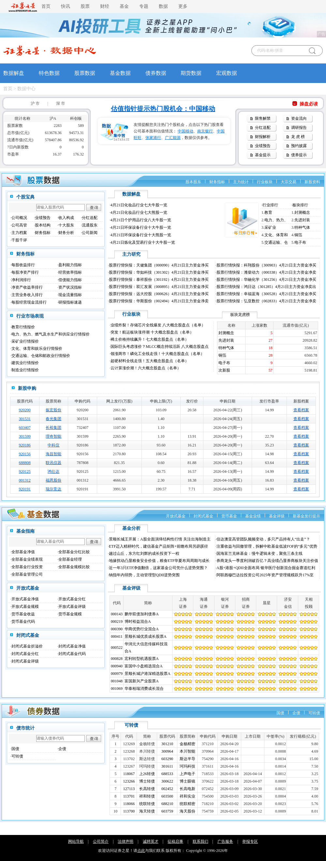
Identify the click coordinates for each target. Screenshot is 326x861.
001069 (117, 688)
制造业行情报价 (25, 370)
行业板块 (265, 182)
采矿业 (270, 227)
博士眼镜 (187, 781)
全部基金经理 (70, 559)
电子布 (300, 242)
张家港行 (153, 137)
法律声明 (125, 841)
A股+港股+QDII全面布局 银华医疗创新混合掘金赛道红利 (265, 568)
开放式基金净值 (25, 599)
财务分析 (66, 232)
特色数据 (49, 73)
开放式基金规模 (25, 606)
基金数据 (120, 73)
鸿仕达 (53, 471)
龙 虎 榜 (298, 136)
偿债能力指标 (70, 280)
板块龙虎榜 (240, 314)
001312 (25, 480)
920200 (25, 410)
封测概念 (302, 212)
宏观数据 (226, 73)
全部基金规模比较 (74, 567)
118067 (129, 774)
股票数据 (84, 73)
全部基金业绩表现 (27, 559)
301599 (25, 436)
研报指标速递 (70, 302)
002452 (167, 788)
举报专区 (250, 841)
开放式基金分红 (72, 599)
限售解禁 (263, 118)
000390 (117, 629)
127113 (129, 788)
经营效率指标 (70, 272)
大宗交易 (288, 182)
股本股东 (193, 182)
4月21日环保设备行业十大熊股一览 (141, 235)
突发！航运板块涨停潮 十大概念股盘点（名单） (152, 332)
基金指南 (25, 531)
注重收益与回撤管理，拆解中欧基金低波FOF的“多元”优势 (266, 546)
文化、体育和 (276, 235)
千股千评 (19, 240)
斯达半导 (187, 759)
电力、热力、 (276, 220)
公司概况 (19, 217)
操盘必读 (309, 104)
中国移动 (185, 131)
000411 (117, 636)
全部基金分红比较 (74, 552)
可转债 (314, 713)
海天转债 (147, 811)
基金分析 (131, 528)
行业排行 (270, 205)
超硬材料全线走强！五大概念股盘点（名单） (150, 361)
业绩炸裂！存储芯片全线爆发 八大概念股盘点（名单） (158, 325)
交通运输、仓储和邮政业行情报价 (40, 355)
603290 (167, 759)
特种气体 (302, 227)
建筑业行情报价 (25, 363)
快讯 (65, 6)
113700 (129, 811)
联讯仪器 (53, 462)
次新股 (224, 370)
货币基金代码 (23, 621)
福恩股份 (53, 480)
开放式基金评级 (72, 606)
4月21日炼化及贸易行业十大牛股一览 (143, 242)
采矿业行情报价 (25, 341)
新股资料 (312, 182)
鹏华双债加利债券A (142, 614)
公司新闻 (89, 232)
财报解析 (263, 136)
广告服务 (225, 841)
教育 (268, 212)
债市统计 (25, 728)
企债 (296, 713)
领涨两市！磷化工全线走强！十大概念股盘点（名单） (157, 353)
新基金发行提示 (306, 516)
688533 (167, 774)
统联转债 (147, 803)
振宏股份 (53, 410)
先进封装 (302, 220)
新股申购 (27, 388)
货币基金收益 (23, 614)
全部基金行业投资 (27, 567)
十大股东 (66, 225)
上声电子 (187, 774)
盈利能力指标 (70, 265)
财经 (104, 6)
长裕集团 (53, 427)
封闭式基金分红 (25, 653)
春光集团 (53, 419)
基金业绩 (253, 516)
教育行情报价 (23, 327)
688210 (167, 803)
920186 (25, 445)
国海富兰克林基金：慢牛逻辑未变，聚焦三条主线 (259, 553)
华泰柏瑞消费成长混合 (144, 688)
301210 (167, 744)
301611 (167, 766)
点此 (141, 850)
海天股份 (187, 811)
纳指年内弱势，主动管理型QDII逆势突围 (144, 575)
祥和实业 (187, 796)
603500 (167, 796)
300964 (167, 751)
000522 (117, 647)
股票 (85, 6)
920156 (25, 454)
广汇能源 (173, 137)
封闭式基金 (203, 516)
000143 (117, 614)
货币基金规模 (70, 614)
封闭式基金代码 (72, 653)
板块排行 (300, 205)
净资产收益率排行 (27, 287)
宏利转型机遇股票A (142, 658)
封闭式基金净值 (72, 646)
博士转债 (147, 781)
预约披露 (299, 146)
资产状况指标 (70, 287)
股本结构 (43, 225)
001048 (117, 681)
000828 (117, 658)
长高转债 (147, 788)
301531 (25, 419)
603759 (167, 811)
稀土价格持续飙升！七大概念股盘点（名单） (150, 339)
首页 (46, 6)
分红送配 (263, 127)
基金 (124, 6)
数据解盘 (13, 73)
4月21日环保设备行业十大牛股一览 (141, 227)
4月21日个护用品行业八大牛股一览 (141, 220)
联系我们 (200, 841)
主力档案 (19, 232)
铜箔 (298, 235)
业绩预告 (263, 146)
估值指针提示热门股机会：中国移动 (163, 108)
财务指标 (217, 182)
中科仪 (53, 445)
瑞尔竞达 (53, 489)
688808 (25, 462)
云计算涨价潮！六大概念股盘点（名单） (146, 368)
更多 (182, 6)
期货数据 (191, 73)
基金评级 (277, 516)
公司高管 (19, 225)
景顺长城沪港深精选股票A (147, 673)
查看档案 (301, 410)
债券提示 (299, 155)
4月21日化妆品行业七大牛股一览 (139, 205)
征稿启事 (175, 841)
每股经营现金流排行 (29, 302)
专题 (143, 6)
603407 (25, 427)
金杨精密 (187, 744)
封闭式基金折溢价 (27, 646)
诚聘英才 (150, 841)
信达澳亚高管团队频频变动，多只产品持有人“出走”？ (263, 539)
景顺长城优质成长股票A (146, 636)
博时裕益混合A (138, 621)
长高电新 (187, 788)
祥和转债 (147, 796)
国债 (280, 713)
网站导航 (76, 841)
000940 (117, 666)
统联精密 (187, 803)
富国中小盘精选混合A (144, 666)
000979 (117, 673)
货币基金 (229, 516)
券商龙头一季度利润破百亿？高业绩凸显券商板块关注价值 (267, 560)
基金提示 (263, 155)
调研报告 (299, 127)
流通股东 (89, 225)
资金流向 (299, 118)
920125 (25, 471)
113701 (129, 796)
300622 (167, 781)
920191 (25, 489)
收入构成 (66, 217)
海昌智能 (53, 454)
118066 (129, 803)
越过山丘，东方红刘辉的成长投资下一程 (144, 553)
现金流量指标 (70, 295)
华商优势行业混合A (142, 629)
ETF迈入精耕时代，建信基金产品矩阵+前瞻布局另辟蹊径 (158, 546)
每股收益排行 (23, 265)
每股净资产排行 (25, 272)
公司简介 (101, 841)
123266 (129, 781)
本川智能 (187, 751)
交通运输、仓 (276, 242)
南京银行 (205, 131)
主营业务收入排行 (27, 295)
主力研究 (131, 254)
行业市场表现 (30, 316)
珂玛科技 (187, 766)
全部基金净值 (23, 552)
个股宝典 (25, 197)
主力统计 (241, 182)
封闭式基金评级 (25, 661)
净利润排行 (21, 280)
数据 (163, 6)
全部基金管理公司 (27, 574)
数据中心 (26, 88)
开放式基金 (175, 516)
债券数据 (155, 73)
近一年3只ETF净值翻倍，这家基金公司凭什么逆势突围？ (158, 568)
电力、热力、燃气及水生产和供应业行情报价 (50, 334)
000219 (117, 621)
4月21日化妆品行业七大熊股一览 (139, 212)
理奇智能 (53, 436)
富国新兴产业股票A (142, 681)
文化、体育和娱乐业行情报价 (36, 348)
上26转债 (147, 774)
